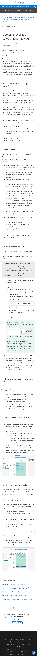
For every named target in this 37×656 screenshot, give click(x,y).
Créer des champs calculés (16, 19)
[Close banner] (35, 6)
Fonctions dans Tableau (10, 592)
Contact (20, 641)
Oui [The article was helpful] (13, 622)
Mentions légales (11, 637)
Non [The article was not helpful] (19, 622)
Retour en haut (18, 608)
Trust (15, 641)
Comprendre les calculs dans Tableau (14, 584)
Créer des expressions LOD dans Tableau (15, 595)
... (7, 19)
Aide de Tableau (7, 17)
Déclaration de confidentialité (17, 639)
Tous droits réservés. (25, 649)
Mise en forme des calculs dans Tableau (15, 588)
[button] (3, 2)
